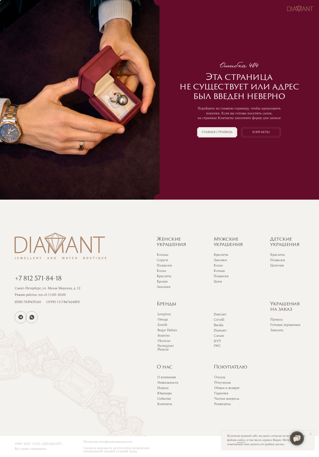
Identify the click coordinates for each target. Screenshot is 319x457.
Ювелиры (164, 393)
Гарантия (221, 393)
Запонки (220, 260)
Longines (164, 314)
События (164, 398)
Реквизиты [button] (222, 404)
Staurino (163, 335)
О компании (166, 377)
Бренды (166, 304)
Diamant (220, 330)
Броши (162, 281)
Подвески (221, 276)
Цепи (218, 281)
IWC (217, 345)
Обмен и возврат (226, 388)
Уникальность (167, 382)
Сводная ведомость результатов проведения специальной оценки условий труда (116, 449)
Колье (218, 265)
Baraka (218, 325)
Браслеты (221, 254)
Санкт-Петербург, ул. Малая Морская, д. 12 (47, 288)
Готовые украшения (285, 324)
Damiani (220, 314)
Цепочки (277, 265)
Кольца (219, 270)
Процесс (276, 319)
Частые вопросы (226, 398)
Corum (219, 335)
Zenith (162, 324)
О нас (164, 367)
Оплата (219, 377)
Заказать (276, 330)
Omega (162, 319)
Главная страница (217, 132)
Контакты (260, 132)
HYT (217, 341)
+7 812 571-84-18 (38, 279)
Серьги (162, 260)
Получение (222, 382)
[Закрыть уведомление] (311, 434)
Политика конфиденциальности (107, 441)
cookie (241, 440)
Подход (163, 388)
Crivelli (219, 319)
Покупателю (230, 367)
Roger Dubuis (167, 330)
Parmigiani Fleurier (165, 347)
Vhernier (164, 341)
